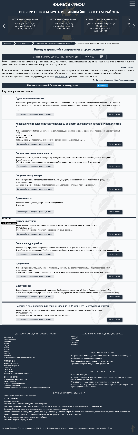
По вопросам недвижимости (15, 379)
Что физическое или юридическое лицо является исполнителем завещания (101, 356)
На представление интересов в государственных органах (27, 387)
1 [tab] (64, 38)
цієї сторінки (61, 77)
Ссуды (6, 346)
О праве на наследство (80, 375)
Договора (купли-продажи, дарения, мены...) (34, 114)
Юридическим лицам (12, 385)
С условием (8, 371)
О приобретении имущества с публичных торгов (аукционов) (95, 382)
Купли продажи (10, 340)
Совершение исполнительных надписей (20, 396)
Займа (6, 344)
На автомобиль (10, 381)
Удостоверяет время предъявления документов (90, 364)
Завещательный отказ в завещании (18, 373)
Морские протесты (11, 401)
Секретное (8, 369)
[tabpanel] (25, 25)
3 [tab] (73, 38)
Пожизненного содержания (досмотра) (19, 357)
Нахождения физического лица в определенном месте (92, 361)
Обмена (7, 354)
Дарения (7, 342)
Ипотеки (7, 350)
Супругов (7, 367)
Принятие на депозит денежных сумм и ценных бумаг (25, 417)
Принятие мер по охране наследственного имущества (25, 404)
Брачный (7, 356)
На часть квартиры (11, 366)
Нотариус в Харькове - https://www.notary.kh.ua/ (114, 80)
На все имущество (11, 364)
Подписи (74, 345)
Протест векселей (11, 398)
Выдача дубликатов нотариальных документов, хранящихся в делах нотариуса (36, 409)
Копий (73, 339)
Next (134, 25)
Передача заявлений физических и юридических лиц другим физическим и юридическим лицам (42, 414)
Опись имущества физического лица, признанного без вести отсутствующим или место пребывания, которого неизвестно (53, 406)
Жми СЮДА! (93, 57)
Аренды (7, 352)
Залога (6, 348)
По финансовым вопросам (14, 383)
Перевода (74, 337)
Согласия (74, 343)
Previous (4, 25)
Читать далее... (115, 114)
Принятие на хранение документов (18, 420)
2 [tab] (69, 38)
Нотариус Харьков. (10, 428)
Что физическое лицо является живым (86, 358)
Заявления (75, 341)
